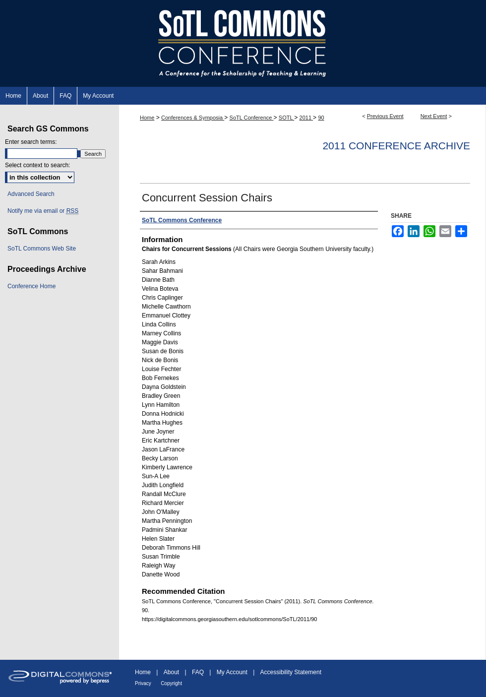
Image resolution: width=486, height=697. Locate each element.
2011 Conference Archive (396, 145)
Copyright (171, 683)
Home (147, 118)
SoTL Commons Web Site (41, 248)
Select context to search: (37, 165)
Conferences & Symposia (192, 118)
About (171, 672)
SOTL (286, 118)
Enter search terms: (31, 141)
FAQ (198, 672)
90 (321, 118)
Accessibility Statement (290, 672)
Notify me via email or (42, 210)
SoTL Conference (252, 118)
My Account (232, 672)
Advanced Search (31, 193)
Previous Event (385, 116)
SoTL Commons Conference (243, 43)
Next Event (434, 116)
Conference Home (31, 286)
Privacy (143, 683)
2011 (306, 118)
